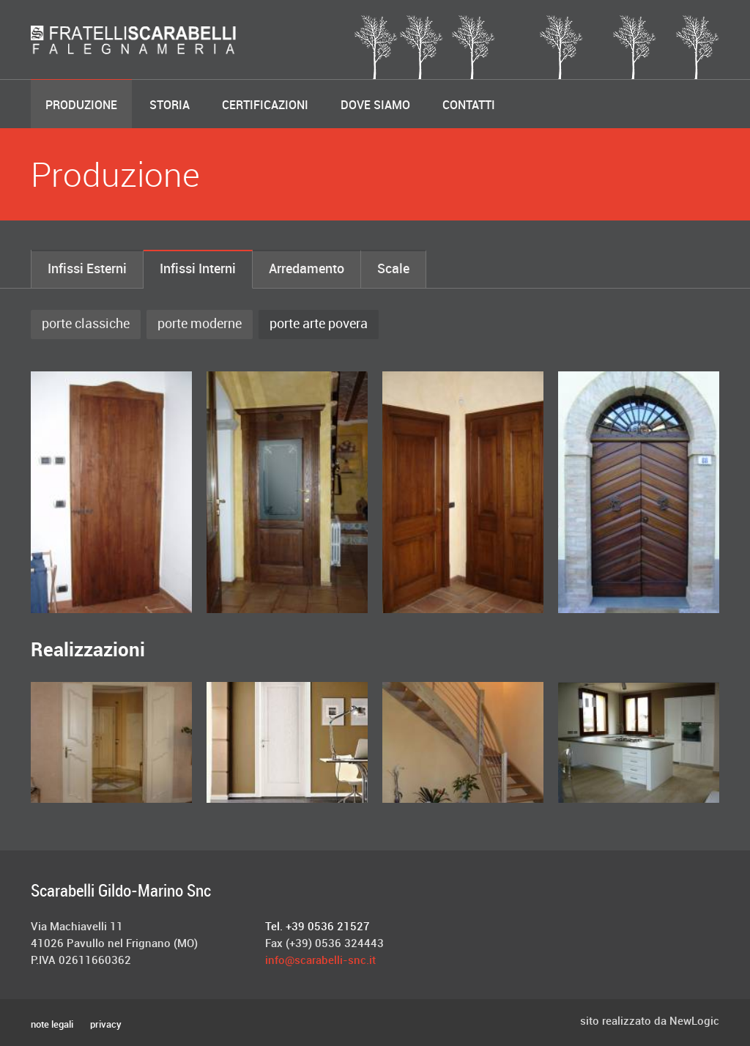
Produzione (81, 106)
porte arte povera (319, 324)
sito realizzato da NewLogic (649, 1022)
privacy (106, 1025)
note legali (52, 1025)
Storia (169, 106)
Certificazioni (265, 106)
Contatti (468, 106)
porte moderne (199, 324)
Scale (393, 269)
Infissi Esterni (87, 269)
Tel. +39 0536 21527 (317, 927)
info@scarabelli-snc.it (320, 961)
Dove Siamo (375, 106)
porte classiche (86, 324)
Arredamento (306, 269)
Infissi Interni (198, 269)
